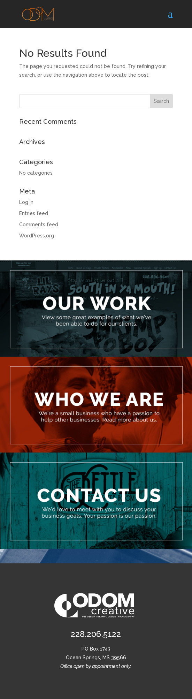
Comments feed (38, 224)
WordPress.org (36, 235)
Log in (26, 202)
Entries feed (33, 213)
